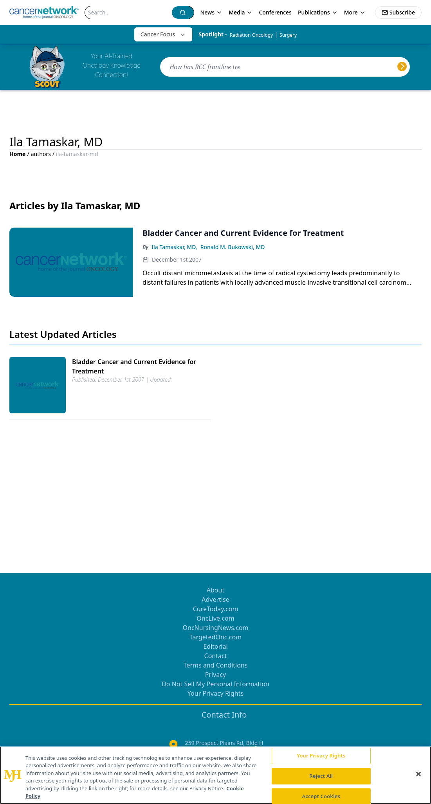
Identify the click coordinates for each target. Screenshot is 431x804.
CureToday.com (215, 609)
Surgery (288, 35)
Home (17, 154)
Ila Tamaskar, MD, (174, 247)
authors (41, 154)
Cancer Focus (163, 34)
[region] (215, 775)
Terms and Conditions (216, 665)
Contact (215, 655)
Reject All (321, 775)
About (215, 590)
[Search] (128, 12)
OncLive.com (215, 618)
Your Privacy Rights (215, 693)
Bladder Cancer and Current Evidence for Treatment (134, 366)
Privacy (215, 674)
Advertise (215, 599)
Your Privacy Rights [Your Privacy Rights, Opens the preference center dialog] (321, 755)
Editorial (215, 646)
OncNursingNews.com (216, 627)
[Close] (418, 774)
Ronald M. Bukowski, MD (232, 247)
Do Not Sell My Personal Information (215, 684)
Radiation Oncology (251, 35)
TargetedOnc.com (215, 637)
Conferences (275, 12)
